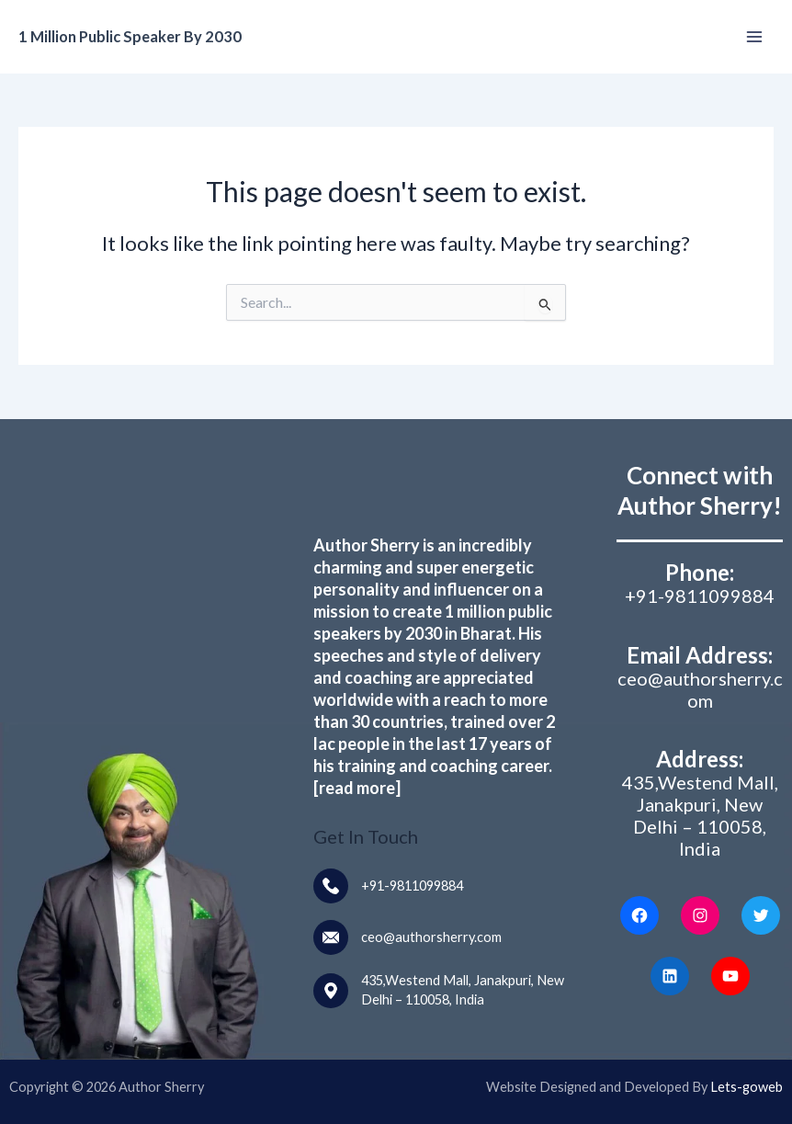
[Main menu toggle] (754, 36)
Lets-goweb (746, 1087)
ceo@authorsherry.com (431, 937)
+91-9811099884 (412, 885)
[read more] (357, 788)
